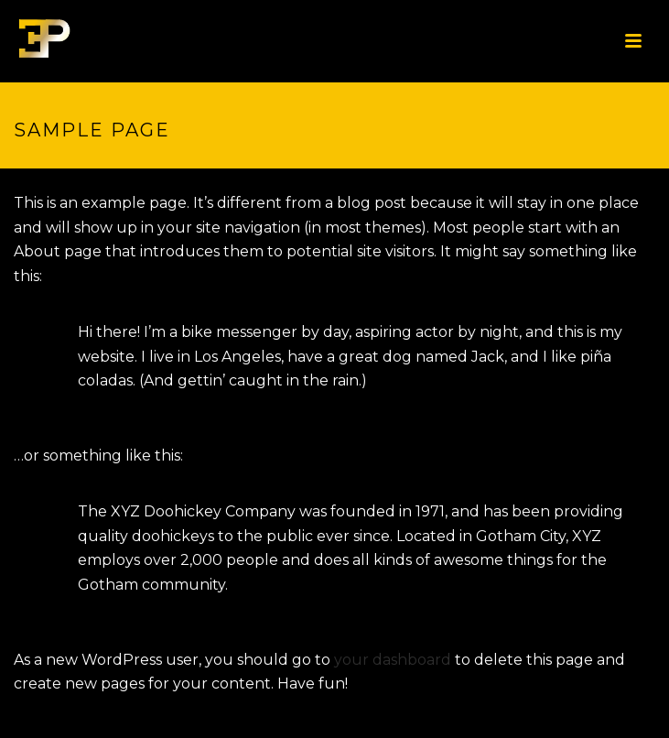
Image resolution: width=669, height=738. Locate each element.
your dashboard (392, 659)
